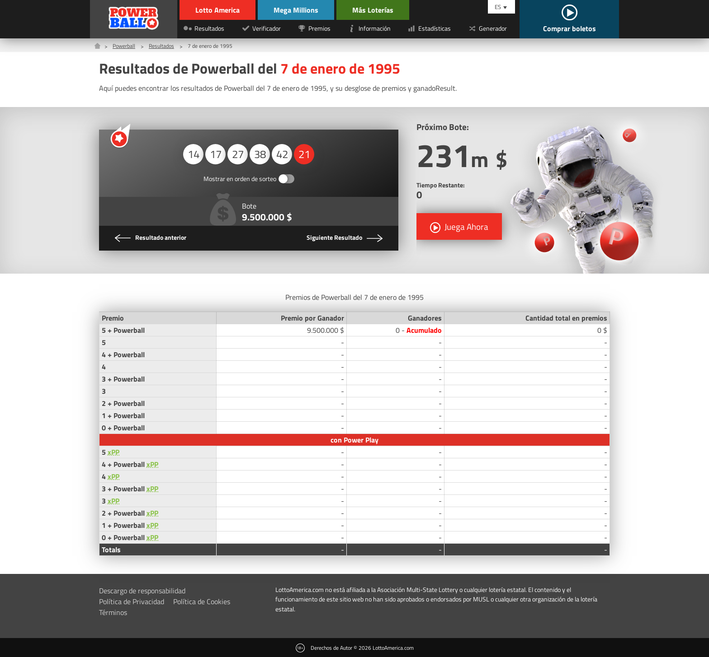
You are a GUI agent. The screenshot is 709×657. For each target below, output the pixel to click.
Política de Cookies (201, 601)
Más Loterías (372, 10)
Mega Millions (296, 10)
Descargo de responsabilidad (142, 590)
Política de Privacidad (131, 601)
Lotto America (217, 10)
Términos (113, 612)
